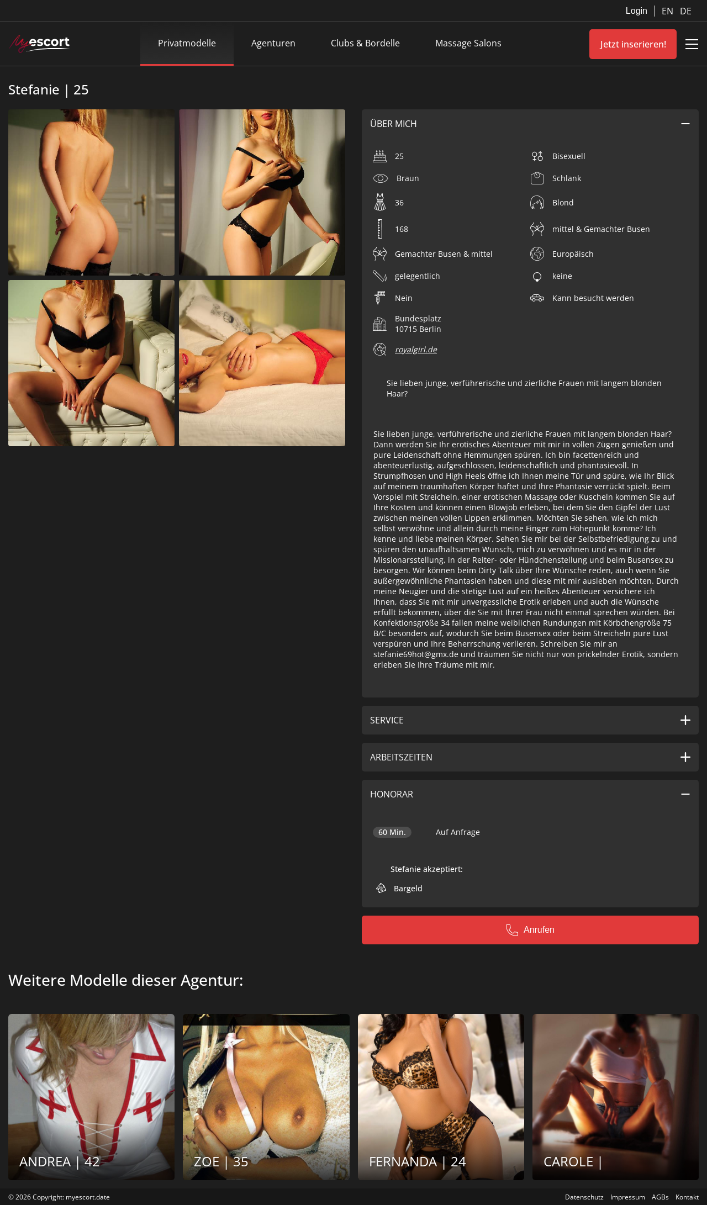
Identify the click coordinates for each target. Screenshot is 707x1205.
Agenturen (273, 43)
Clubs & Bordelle (365, 43)
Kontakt (687, 1197)
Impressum (627, 1197)
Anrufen (530, 930)
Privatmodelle (187, 43)
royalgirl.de (416, 349)
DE (686, 11)
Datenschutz (584, 1197)
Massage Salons (468, 43)
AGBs (660, 1197)
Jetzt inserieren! (633, 44)
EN (669, 11)
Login (636, 10)
